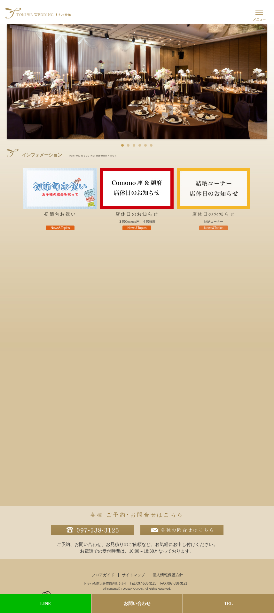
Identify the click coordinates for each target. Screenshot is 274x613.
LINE (45, 603)
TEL (228, 603)
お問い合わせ (137, 603)
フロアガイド (102, 575)
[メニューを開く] (259, 14)
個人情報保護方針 (168, 575)
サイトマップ (133, 575)
